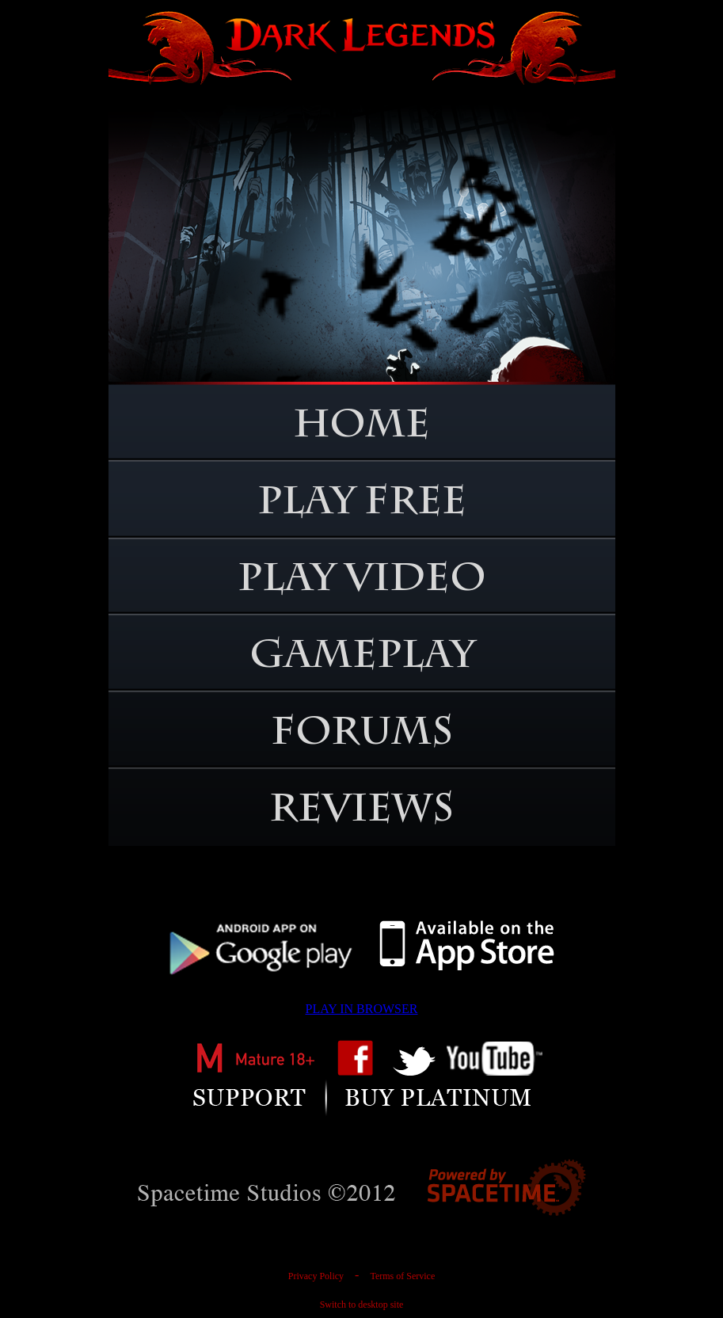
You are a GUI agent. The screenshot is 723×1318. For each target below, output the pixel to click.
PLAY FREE (361, 505)
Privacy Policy (316, 1276)
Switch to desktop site (362, 1304)
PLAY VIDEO (362, 582)
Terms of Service (402, 1276)
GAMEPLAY (361, 659)
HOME (361, 428)
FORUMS (362, 736)
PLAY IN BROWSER (362, 1008)
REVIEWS (361, 813)
